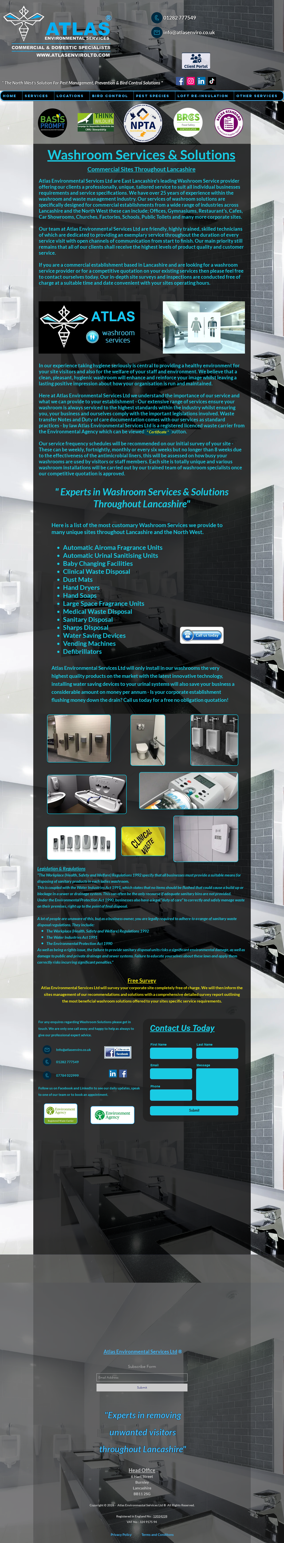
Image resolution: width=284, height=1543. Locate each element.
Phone (155, 1086)
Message (203, 1065)
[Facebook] (123, 1073)
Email (154, 1065)
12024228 (160, 1516)
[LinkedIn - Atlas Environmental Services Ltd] (201, 81)
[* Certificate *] (158, 431)
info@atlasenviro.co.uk (189, 32)
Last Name (205, 1044)
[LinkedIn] (113, 1073)
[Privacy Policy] (121, 1534)
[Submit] (194, 1110)
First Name (158, 1044)
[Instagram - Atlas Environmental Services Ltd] (191, 81)
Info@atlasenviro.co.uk (73, 1050)
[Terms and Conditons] (158, 1534)
